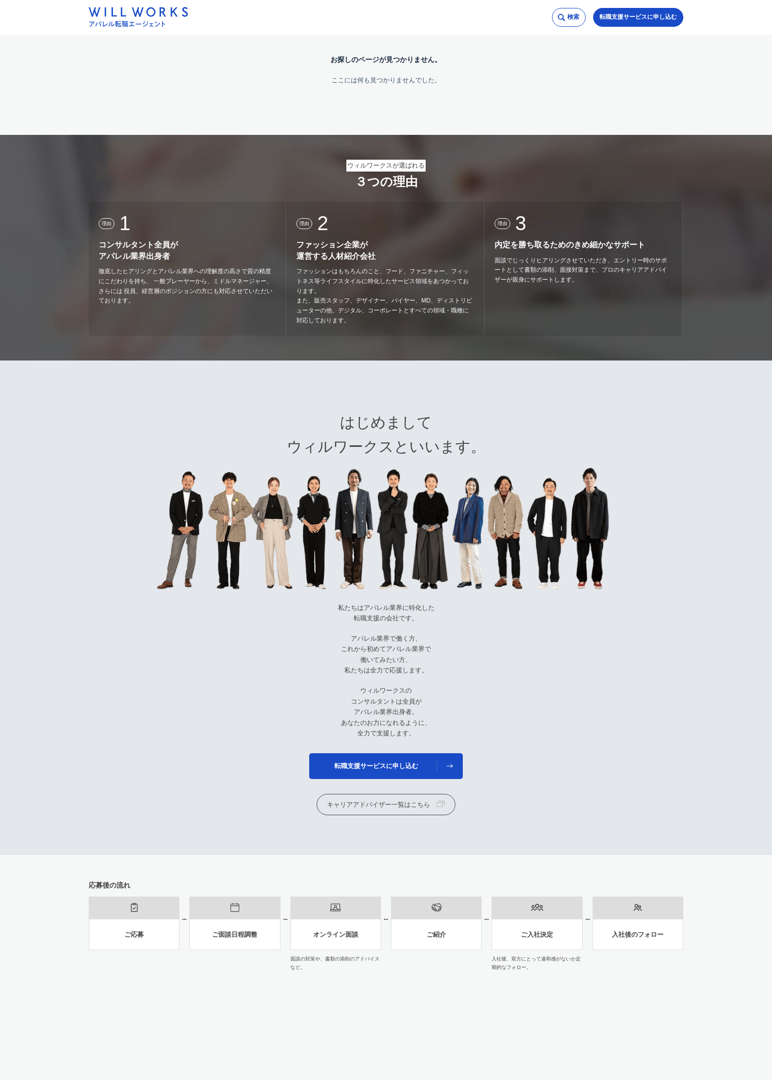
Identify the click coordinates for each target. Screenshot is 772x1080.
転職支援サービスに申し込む (638, 16)
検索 (573, 16)
